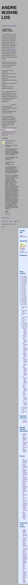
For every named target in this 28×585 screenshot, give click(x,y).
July (24, 322)
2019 (22, 285)
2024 (22, 277)
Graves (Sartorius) (25, 546)
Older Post (16, 221)
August (24, 319)
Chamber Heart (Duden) (25, 539)
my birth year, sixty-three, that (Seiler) (25, 566)
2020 (22, 283)
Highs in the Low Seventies (25, 478)
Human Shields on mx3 (24, 451)
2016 (22, 289)
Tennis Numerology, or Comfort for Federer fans (24, 362)
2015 (22, 291)
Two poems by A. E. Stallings (24, 403)
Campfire (25, 466)
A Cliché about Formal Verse (24, 355)
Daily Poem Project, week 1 (24, 397)
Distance (25, 469)
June (24, 324)
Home (10, 221)
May (24, 325)
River (24, 485)
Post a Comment (6, 217)
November (24, 310)
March (24, 407)
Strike (24, 490)
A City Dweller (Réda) (24, 531)
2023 (22, 279)
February (25, 408)
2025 (22, 276)
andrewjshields (9, 12)
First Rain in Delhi (25, 473)
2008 (22, 301)
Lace (24, 480)
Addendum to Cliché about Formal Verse (24, 331)
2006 (22, 304)
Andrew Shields (9, 140)
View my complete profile (23, 251)
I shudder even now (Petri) (25, 550)
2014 (22, 292)
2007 (22, 302)
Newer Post (4, 221)
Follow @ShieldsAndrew (23, 236)
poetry (6, 135)
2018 (22, 286)
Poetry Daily (13, 34)
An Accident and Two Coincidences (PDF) (25, 462)
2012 (22, 295)
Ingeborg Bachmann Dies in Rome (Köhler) (25, 559)
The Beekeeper (25, 495)
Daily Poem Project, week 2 (24, 388)
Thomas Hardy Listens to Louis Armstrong (25, 508)
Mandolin (25, 481)
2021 (22, 282)
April (24, 326)
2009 (22, 299)
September (24, 317)
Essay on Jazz (24, 336)
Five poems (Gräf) (24, 543)
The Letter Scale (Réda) (24, 580)
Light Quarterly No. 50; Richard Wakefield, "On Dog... (24, 347)
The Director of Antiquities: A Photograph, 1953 (25, 501)
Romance (25, 486)
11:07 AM (7, 214)
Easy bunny (24, 394)
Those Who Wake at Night (25, 514)
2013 (22, 294)
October (24, 313)
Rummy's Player (25, 488)
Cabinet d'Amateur (25, 422)
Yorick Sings (24, 518)
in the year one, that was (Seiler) (25, 554)
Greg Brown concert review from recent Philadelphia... (24, 371)
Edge (24, 471)
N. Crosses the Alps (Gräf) (25, 572)
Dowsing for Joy (10, 49)
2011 (22, 296)
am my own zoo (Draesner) (25, 535)
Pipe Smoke (24, 483)
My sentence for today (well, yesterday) (24, 380)
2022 (22, 280)
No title (24, 392)
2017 (22, 288)
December (24, 306)
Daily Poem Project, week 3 (24, 340)
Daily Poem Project (10, 131)
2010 (22, 298)
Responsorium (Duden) (25, 576)
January (24, 411)
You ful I (24, 385)
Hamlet (15, 91)
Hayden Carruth (8, 133)
